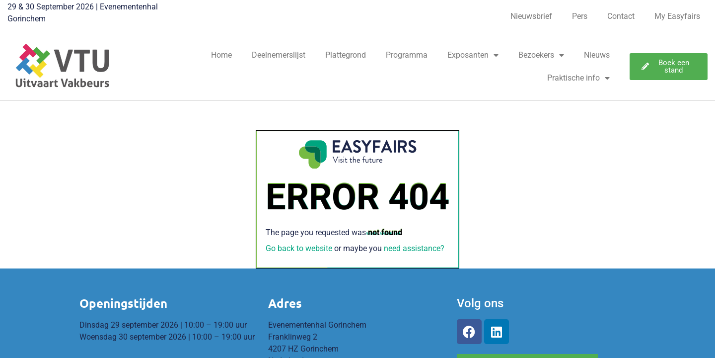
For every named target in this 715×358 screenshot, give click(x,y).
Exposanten (473, 55)
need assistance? (414, 248)
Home (221, 55)
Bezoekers (541, 55)
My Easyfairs (677, 16)
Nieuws (597, 55)
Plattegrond (345, 55)
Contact (621, 16)
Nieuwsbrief (531, 16)
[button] (669, 66)
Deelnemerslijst (278, 55)
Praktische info (578, 78)
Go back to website (299, 248)
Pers (579, 16)
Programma (407, 55)
